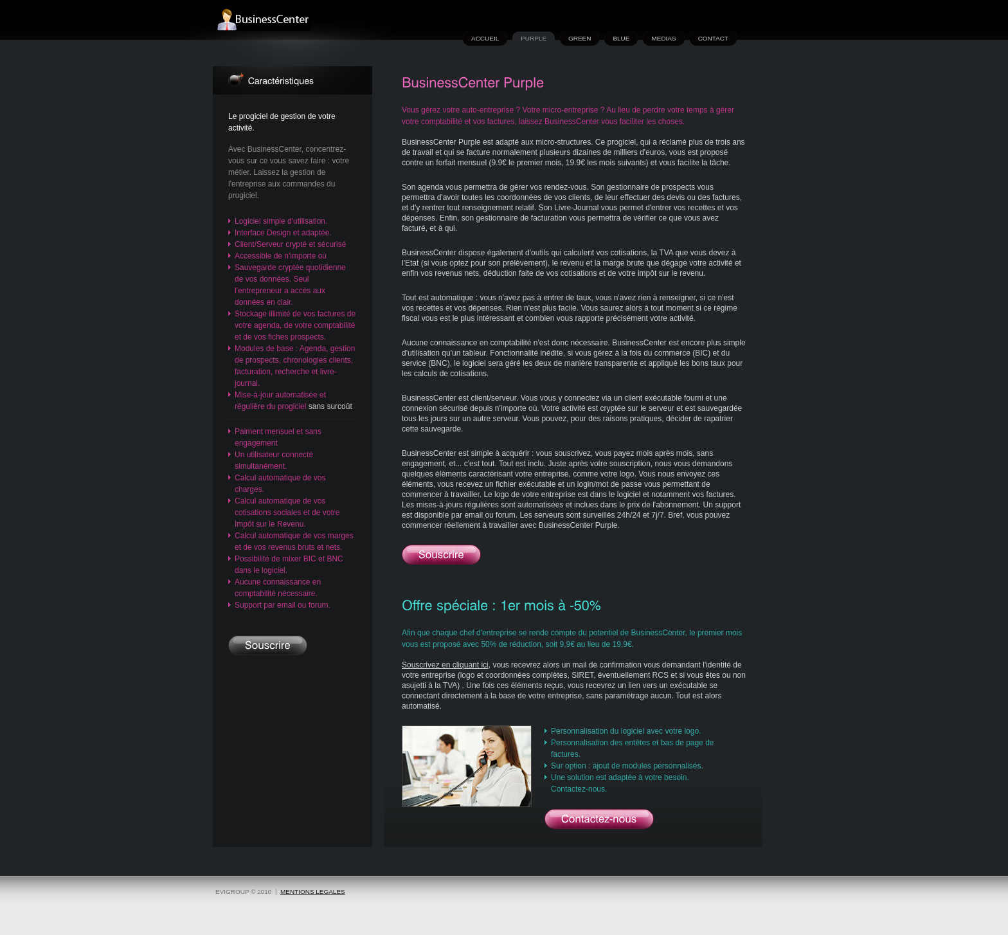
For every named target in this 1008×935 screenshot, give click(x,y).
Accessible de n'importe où (281, 255)
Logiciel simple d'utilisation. (281, 221)
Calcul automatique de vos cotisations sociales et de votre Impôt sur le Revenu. (287, 512)
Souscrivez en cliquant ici (445, 664)
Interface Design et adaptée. (283, 232)
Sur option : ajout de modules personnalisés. (627, 765)
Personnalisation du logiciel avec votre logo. (626, 731)
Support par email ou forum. (282, 605)
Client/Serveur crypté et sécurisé (290, 244)
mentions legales (312, 891)
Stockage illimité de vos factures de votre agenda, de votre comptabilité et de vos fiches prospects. (295, 325)
